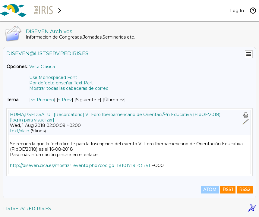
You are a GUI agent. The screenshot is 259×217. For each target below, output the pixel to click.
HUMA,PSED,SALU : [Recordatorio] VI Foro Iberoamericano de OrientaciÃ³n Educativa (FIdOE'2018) (115, 114)
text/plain (19, 131)
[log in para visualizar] (32, 120)
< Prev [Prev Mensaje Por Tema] (65, 99)
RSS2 (244, 189)
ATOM (209, 189)
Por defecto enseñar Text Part (61, 83)
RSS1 (228, 189)
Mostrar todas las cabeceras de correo (69, 88)
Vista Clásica (42, 66)
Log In (237, 10)
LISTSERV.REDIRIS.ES (27, 208)
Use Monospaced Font (53, 77)
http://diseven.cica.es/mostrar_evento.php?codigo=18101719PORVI (80, 165)
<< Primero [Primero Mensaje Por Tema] (42, 99)
